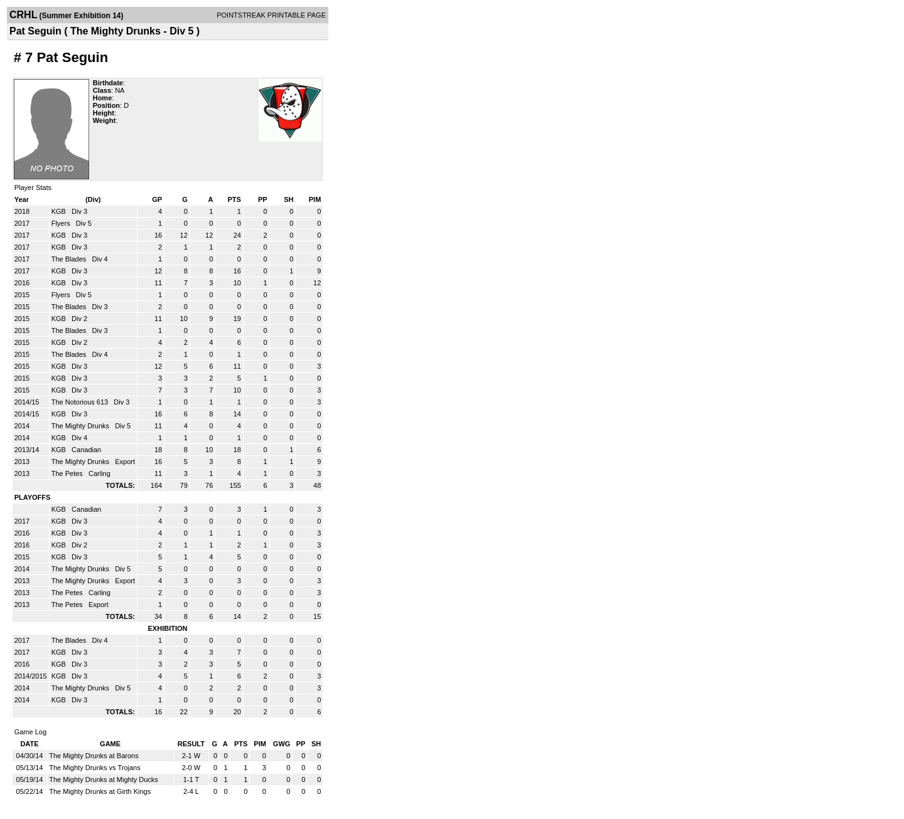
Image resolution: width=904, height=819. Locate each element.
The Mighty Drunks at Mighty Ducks (103, 779)
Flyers (61, 223)
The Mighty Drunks (81, 426)
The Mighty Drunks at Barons (93, 755)
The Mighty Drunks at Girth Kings (100, 791)
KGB (59, 211)
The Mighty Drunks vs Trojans (95, 767)
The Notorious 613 (80, 402)
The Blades (70, 259)
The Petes (68, 473)
